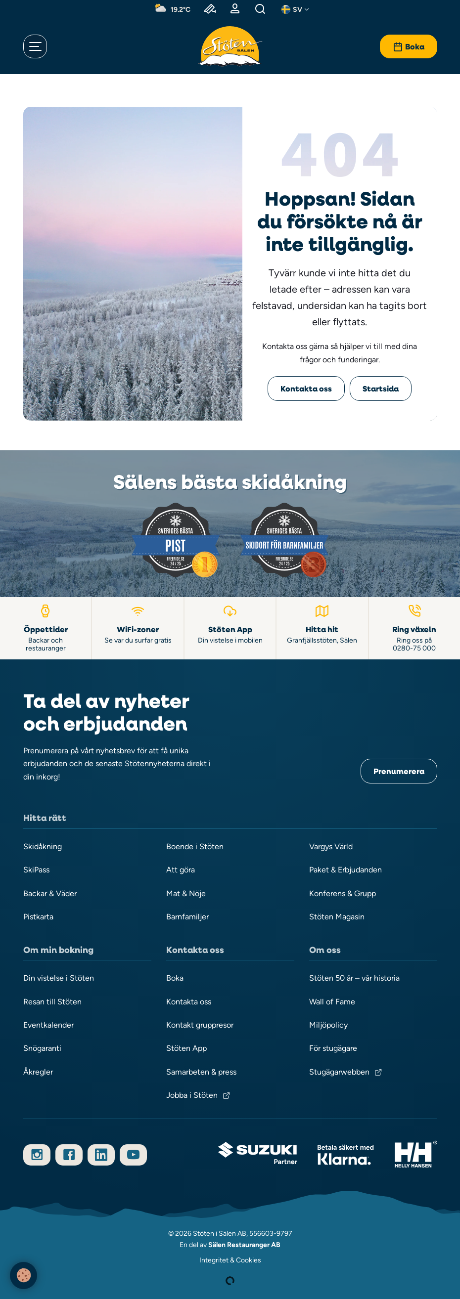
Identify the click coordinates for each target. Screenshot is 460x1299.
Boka (175, 978)
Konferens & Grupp (342, 893)
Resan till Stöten (52, 1001)
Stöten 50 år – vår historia (354, 978)
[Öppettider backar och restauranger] (46, 628)
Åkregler (38, 1072)
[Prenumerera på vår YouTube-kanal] (133, 1155)
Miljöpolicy (328, 1025)
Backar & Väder (50, 893)
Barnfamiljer (187, 916)
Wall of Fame (332, 1001)
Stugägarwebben (339, 1072)
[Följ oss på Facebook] (69, 1155)
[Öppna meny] (35, 46)
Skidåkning (42, 846)
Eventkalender (48, 1025)
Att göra (180, 869)
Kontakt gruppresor (199, 1025)
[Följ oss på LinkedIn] (101, 1155)
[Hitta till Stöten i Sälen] (322, 628)
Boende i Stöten (195, 846)
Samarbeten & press (201, 1072)
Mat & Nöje (186, 893)
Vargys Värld (331, 846)
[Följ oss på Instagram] (36, 1155)
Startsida (381, 388)
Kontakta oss (306, 388)
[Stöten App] (230, 628)
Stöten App (186, 1048)
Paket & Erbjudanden (345, 869)
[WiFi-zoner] (138, 628)
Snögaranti (42, 1048)
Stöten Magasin (337, 916)
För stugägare (333, 1048)
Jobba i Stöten (192, 1095)
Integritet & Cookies (230, 1260)
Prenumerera (398, 771)
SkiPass (36, 869)
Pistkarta (38, 916)
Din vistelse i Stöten (58, 978)
